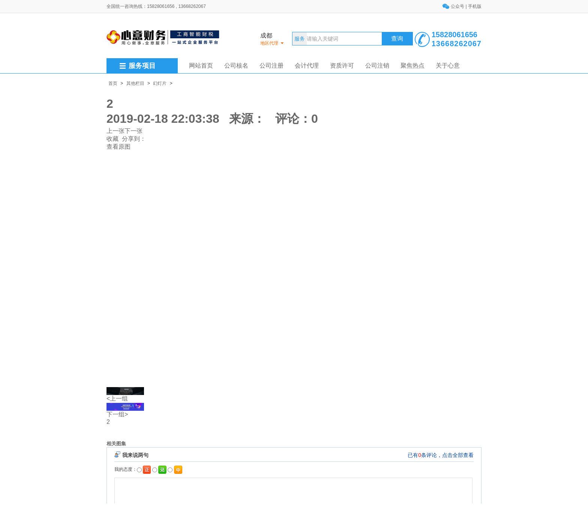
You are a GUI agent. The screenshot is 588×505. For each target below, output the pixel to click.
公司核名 (236, 65)
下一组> (117, 414)
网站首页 (201, 65)
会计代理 (307, 65)
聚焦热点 (412, 65)
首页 (112, 83)
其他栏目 (135, 83)
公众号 (458, 6)
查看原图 (118, 146)
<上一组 (117, 398)
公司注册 (272, 65)
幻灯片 (159, 83)
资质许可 (342, 65)
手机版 (475, 6)
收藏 (112, 139)
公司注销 (377, 65)
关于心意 (448, 65)
